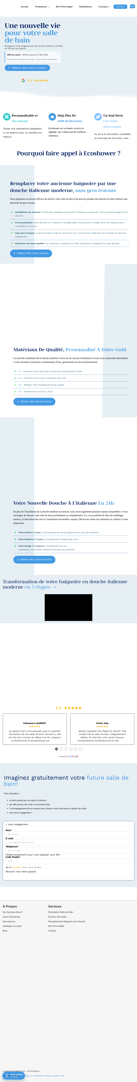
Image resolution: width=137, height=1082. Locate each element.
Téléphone (12, 846)
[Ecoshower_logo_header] (6, 3)
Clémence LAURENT (34, 723)
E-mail (9, 838)
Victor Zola (102, 723)
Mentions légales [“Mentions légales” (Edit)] (52, 1076)
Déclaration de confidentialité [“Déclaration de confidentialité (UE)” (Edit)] (32, 1076)
